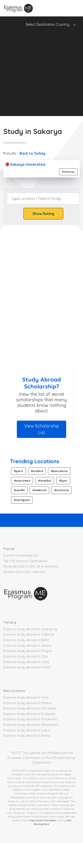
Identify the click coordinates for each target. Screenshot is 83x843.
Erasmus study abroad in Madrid (27, 703)
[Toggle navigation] (74, 8)
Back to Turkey (32, 153)
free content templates (43, 820)
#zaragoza (22, 500)
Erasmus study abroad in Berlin (26, 640)
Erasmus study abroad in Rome (26, 736)
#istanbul (44, 480)
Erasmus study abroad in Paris (25, 697)
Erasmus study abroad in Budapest (29, 714)
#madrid (37, 471)
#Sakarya (68, 171)
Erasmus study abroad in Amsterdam (30, 725)
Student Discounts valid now (24, 572)
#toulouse (61, 490)
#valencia (39, 490)
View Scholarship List (41, 429)
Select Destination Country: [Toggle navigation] (51, 24)
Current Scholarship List (20, 555)
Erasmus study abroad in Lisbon (27, 730)
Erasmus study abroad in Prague (27, 651)
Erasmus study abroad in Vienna (27, 646)
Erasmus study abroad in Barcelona (29, 708)
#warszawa (22, 480)
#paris (18, 471)
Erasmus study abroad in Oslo (25, 656)
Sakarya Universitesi (25, 164)
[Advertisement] (41, 74)
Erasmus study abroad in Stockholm (30, 719)
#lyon (63, 480)
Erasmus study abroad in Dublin (26, 667)
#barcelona (59, 471)
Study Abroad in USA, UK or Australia (30, 566)
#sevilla (19, 490)
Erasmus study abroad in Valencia (28, 634)
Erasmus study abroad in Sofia (26, 662)
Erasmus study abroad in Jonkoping (30, 629)
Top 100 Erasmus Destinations (25, 561)
